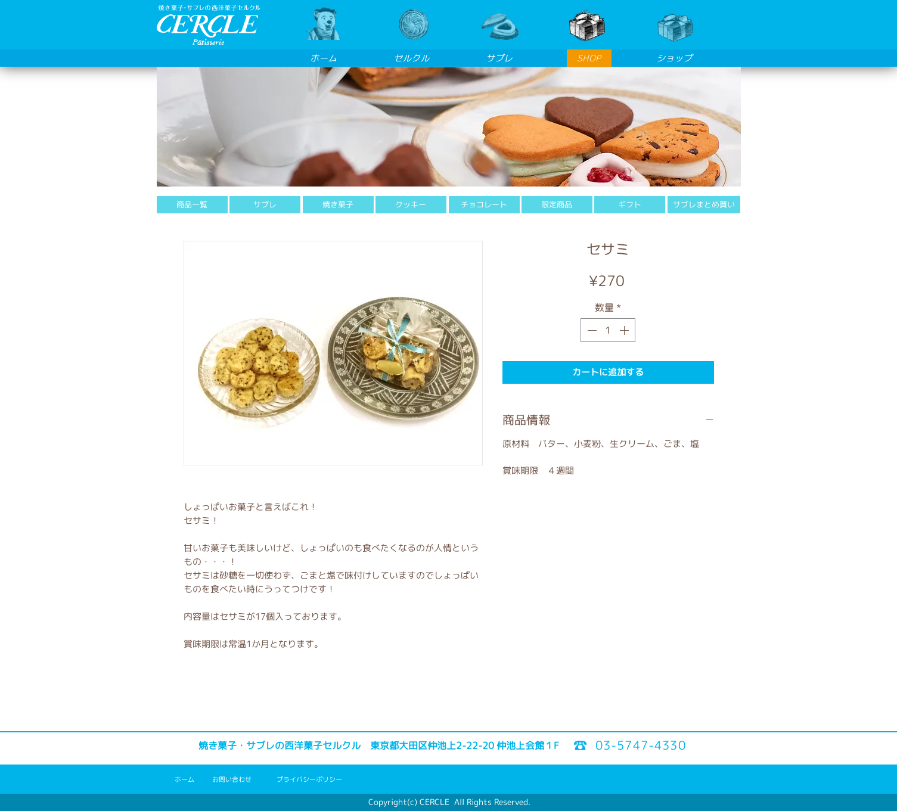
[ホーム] (184, 780)
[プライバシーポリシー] (309, 780)
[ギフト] (629, 204)
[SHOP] (589, 58)
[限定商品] (557, 204)
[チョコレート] (484, 204)
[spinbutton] (608, 330)
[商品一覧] (192, 204)
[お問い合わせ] (231, 780)
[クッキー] (410, 204)
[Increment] (625, 330)
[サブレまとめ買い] (704, 204)
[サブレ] (264, 204)
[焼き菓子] (338, 204)
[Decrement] (590, 330)
